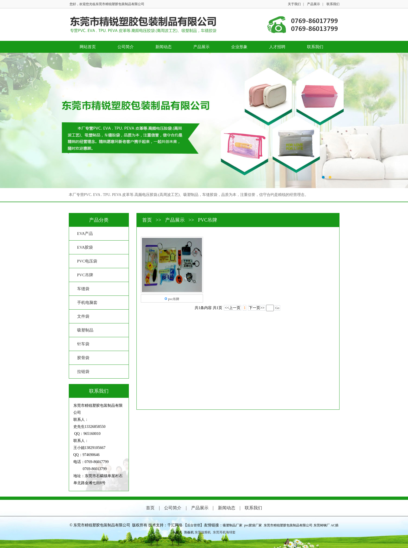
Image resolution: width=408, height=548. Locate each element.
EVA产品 (85, 233)
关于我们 (294, 4)
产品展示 (313, 4)
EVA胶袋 (85, 247)
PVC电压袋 (87, 261)
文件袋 (83, 316)
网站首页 (88, 47)
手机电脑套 (87, 302)
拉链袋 (83, 371)
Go (277, 308)
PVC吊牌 (85, 275)
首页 (147, 220)
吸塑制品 (85, 330)
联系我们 (333, 4)
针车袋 (83, 344)
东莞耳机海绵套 (224, 532)
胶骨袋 (83, 358)
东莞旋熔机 (203, 532)
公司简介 (125, 47)
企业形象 (239, 47)
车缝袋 (83, 289)
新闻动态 (163, 47)
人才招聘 (277, 47)
